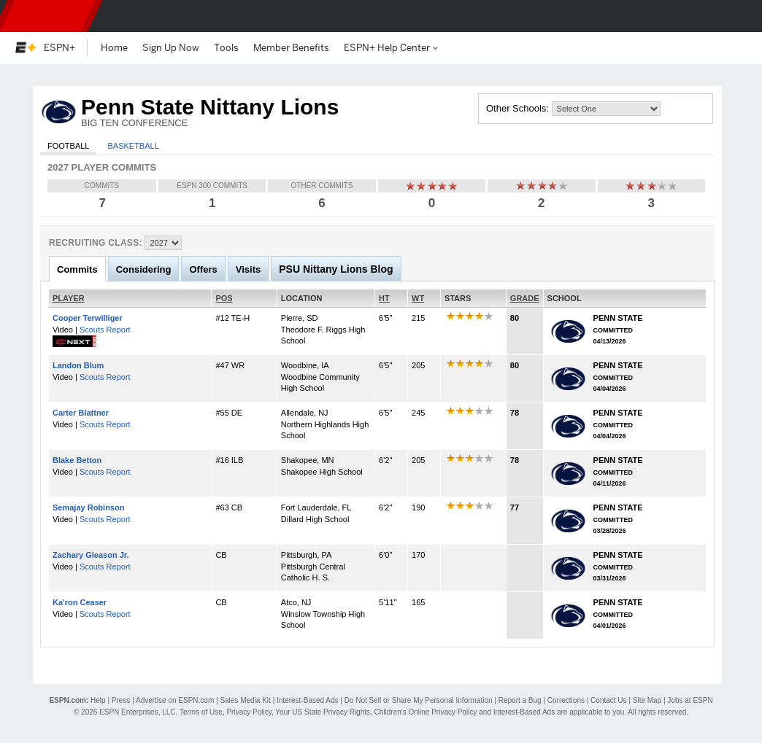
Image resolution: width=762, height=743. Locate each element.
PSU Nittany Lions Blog (336, 269)
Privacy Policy (249, 712)
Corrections (566, 700)
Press (121, 700)
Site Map (647, 700)
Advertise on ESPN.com (175, 700)
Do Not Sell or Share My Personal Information (419, 700)
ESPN (47, 16)
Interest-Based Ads (308, 700)
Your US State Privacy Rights (322, 712)
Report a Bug (520, 700)
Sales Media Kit (245, 700)
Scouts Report (105, 329)
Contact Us (608, 700)
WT (418, 298)
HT (384, 298)
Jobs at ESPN (689, 700)
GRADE (524, 298)
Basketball (132, 145)
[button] (739, 16)
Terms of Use (201, 712)
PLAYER (69, 298)
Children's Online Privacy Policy (425, 712)
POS (223, 298)
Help (98, 700)
